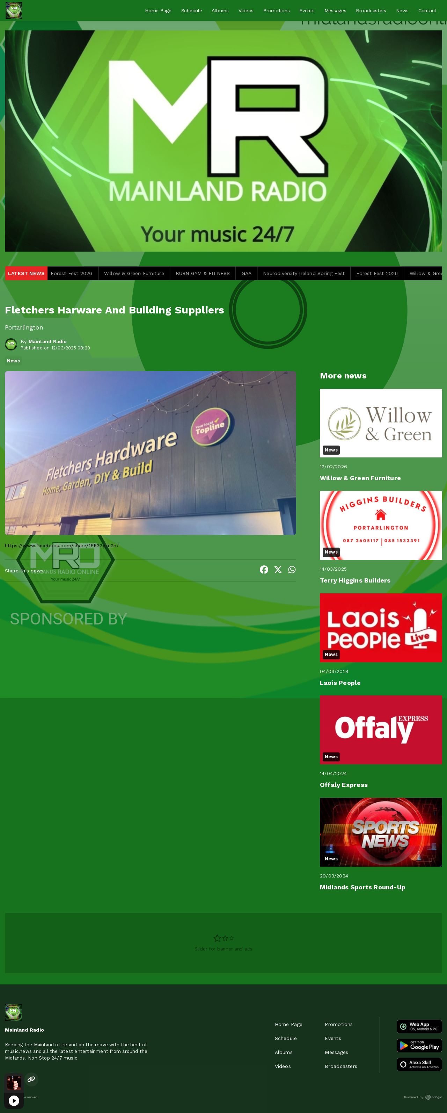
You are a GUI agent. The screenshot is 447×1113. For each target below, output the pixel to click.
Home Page (158, 10)
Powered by (423, 1097)
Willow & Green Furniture (145, 273)
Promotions (276, 10)
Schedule (191, 10)
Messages (335, 10)
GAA (258, 273)
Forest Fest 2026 (83, 273)
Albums (220, 10)
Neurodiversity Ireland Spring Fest (315, 273)
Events (306, 10)
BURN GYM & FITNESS (214, 273)
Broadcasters (371, 10)
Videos (246, 10)
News (402, 10)
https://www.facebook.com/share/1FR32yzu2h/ (62, 545)
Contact (427, 10)
